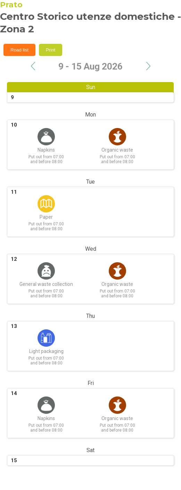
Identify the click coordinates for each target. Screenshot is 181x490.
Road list (19, 50)
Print (50, 50)
